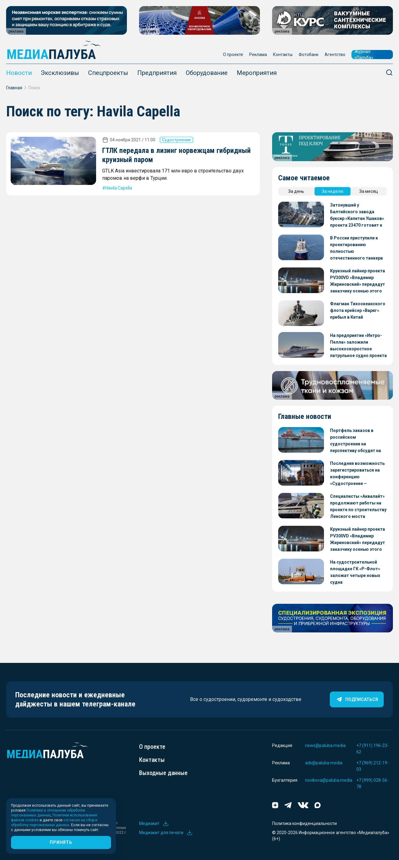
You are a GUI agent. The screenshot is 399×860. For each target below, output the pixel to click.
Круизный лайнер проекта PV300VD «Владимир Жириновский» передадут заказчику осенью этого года (357, 281)
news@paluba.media (325, 745)
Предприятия (157, 72)
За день (296, 191)
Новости (19, 72)
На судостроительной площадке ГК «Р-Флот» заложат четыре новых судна (355, 572)
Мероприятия (257, 72)
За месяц (368, 191)
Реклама (258, 54)
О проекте (233, 54)
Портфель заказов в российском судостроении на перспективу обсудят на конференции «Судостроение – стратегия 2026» (355, 441)
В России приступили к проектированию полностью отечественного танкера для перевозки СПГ (356, 248)
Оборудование (207, 72)
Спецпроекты (108, 72)
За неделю (332, 191)
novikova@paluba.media (328, 780)
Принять (61, 842)
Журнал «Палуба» (363, 54)
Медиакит (154, 823)
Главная (14, 87)
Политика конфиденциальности (304, 823)
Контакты (283, 54)
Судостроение (176, 139)
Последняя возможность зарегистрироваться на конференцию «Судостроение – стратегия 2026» (357, 474)
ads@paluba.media (323, 762)
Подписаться (357, 699)
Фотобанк (308, 54)
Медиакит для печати (166, 833)
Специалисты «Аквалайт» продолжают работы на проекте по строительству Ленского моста (358, 506)
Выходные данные (163, 773)
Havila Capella (118, 188)
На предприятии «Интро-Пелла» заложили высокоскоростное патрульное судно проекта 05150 (358, 346)
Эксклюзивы (60, 72)
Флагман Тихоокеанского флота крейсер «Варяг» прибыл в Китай (357, 310)
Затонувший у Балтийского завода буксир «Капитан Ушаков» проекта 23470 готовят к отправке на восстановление (357, 215)
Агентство (335, 54)
